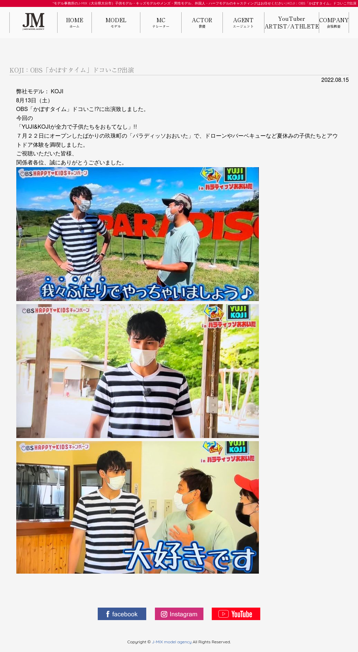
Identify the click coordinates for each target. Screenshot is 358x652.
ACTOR (202, 23)
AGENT (243, 23)
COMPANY (334, 23)
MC (160, 23)
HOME (75, 23)
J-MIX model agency (172, 641)
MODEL (116, 23)
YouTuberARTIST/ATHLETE (291, 22)
